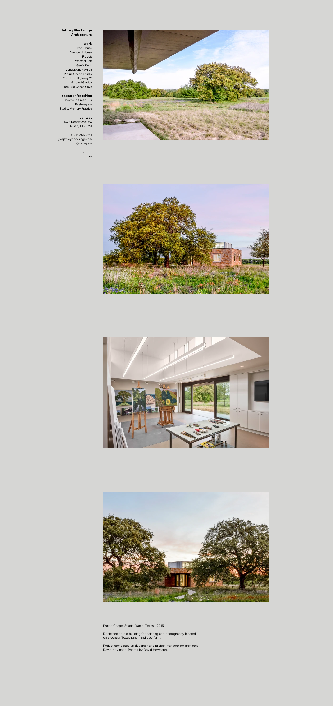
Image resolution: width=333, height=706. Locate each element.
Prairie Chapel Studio (78, 74)
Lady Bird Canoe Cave (77, 86)
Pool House (84, 48)
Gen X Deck (84, 65)
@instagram (84, 143)
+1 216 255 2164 (81, 135)
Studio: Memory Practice (76, 108)
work (88, 44)
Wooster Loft (83, 61)
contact (85, 117)
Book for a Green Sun (78, 100)
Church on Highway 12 (77, 78)
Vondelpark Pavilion (78, 69)
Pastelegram (83, 104)
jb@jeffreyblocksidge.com (75, 139)
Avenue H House (81, 52)
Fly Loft (87, 56)
